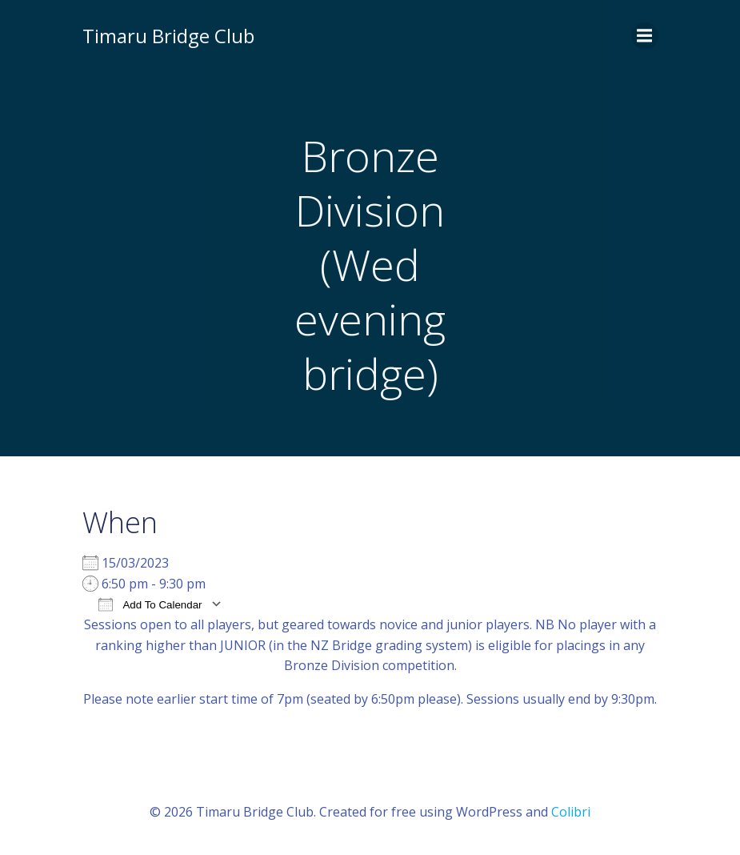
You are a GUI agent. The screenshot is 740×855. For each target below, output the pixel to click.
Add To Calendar (150, 604)
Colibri (570, 812)
